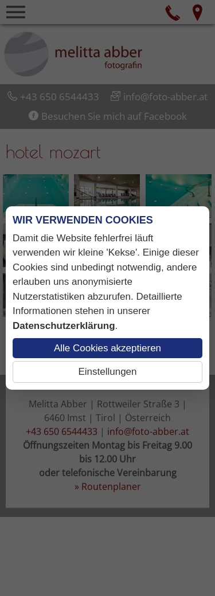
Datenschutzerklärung (64, 325)
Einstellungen (107, 371)
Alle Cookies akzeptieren (107, 348)
